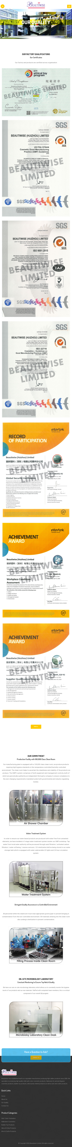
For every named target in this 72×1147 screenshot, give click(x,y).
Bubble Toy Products (7, 1125)
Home (3, 1096)
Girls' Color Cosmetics (8, 1118)
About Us (4, 1099)
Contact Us (4, 1106)
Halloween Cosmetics (8, 1121)
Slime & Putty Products (8, 1128)
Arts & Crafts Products (8, 1131)
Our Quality (4, 1102)
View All (36, 726)
